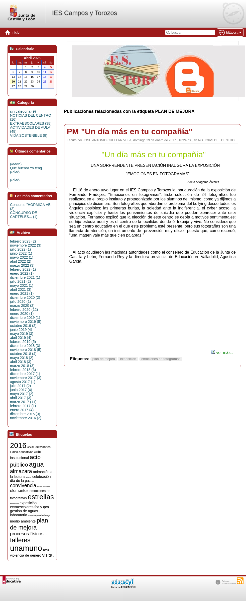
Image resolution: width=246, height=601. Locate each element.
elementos (19, 490)
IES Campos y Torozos (84, 12)
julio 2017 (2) (20, 386)
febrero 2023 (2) (23, 241)
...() (16, 162)
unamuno (26, 548)
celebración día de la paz (30, 479)
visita (47, 555)
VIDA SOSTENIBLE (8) (28, 135)
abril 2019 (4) (20, 338)
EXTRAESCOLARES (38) (31, 123)
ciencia (33, 481)
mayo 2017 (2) (21, 394)
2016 (18, 445)
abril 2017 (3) (20, 398)
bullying (28, 477)
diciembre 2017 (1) (25, 374)
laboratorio (18, 515)
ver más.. (222, 352)
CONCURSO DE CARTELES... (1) (23, 215)
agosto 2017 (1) (22, 382)
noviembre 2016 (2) (25, 418)
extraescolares (22, 507)
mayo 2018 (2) (21, 358)
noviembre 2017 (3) (25, 378)
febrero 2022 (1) (23, 269)
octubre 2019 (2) (23, 326)
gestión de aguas (24, 511)
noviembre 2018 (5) (25, 350)
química (47, 535)
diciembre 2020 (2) (25, 297)
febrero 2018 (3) (23, 370)
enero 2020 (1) (22, 314)
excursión (14, 503)
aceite (30, 446)
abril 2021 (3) (20, 289)
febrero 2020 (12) (24, 310)
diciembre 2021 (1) (25, 277)
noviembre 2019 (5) (25, 322)
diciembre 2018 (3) (25, 346)
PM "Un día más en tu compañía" (130, 131)
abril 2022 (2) (20, 261)
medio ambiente (23, 521)
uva (46, 550)
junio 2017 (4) (21, 390)
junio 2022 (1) (21, 253)
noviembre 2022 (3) (25, 245)
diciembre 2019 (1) (25, 318)
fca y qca (42, 507)
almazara (21, 471)
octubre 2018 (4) (23, 354)
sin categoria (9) (23, 111)
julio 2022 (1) (20, 249)
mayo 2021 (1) (21, 285)
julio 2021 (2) (20, 281)
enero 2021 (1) (22, 293)
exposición (128, 359)
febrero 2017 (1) (23, 406)
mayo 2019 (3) (21, 334)
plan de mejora (103, 359)
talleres (20, 540)
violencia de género (25, 555)
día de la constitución (43, 486)
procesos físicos (27, 533)
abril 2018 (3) (20, 362)
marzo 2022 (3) (22, 265)
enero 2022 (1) (22, 273)
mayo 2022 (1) (21, 257)
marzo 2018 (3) (22, 366)
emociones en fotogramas (160, 359)
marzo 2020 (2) (22, 306)
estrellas (41, 497)
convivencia (23, 485)
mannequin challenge (39, 515)
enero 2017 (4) (22, 410)
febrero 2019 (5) (23, 342)
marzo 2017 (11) (23, 402)
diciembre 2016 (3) (25, 414)
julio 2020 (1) (20, 301)
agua (36, 464)
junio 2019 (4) (21, 330)
